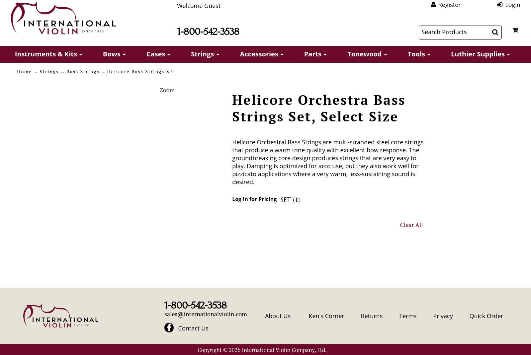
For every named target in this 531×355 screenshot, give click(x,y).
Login (512, 5)
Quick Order (486, 316)
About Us (278, 316)
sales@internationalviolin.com (205, 314)
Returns (372, 316)
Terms (408, 316)
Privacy (443, 316)
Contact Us (193, 328)
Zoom (167, 90)
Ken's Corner (326, 316)
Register (449, 5)
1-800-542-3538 (208, 31)
